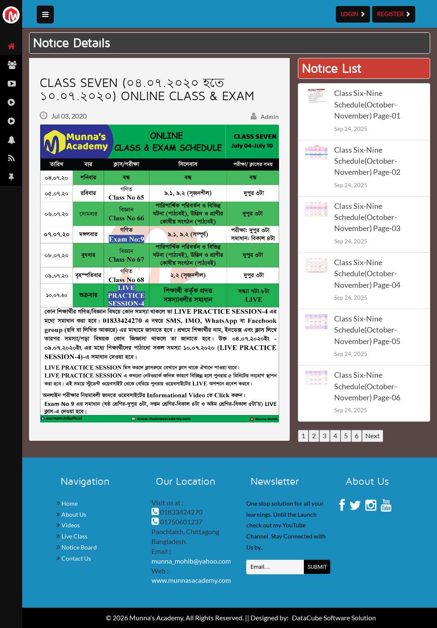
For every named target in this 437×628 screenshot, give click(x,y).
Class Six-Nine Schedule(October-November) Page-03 (367, 217)
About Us (73, 514)
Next (372, 435)
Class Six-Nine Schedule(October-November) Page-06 (367, 386)
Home (69, 503)
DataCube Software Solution (334, 618)
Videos (70, 525)
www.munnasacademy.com (191, 580)
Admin (265, 117)
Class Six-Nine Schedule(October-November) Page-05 (367, 330)
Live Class (73, 536)
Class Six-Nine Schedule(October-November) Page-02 (367, 161)
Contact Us (75, 558)
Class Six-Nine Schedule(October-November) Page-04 (367, 273)
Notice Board (78, 547)
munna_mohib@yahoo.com (191, 561)
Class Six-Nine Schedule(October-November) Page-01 (367, 104)
